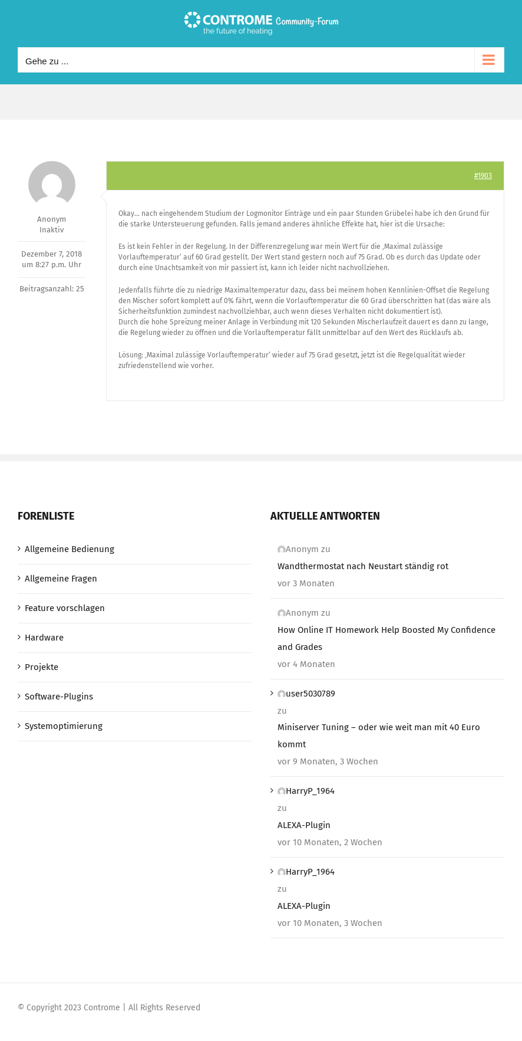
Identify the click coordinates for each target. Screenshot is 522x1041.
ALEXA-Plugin (304, 825)
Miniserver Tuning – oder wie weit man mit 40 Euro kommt (378, 736)
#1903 (483, 176)
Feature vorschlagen (65, 608)
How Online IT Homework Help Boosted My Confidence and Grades (386, 638)
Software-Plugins (59, 696)
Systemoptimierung (64, 726)
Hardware (44, 637)
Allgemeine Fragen (61, 578)
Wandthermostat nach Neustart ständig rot (362, 566)
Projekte (41, 667)
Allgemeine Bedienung (69, 549)
